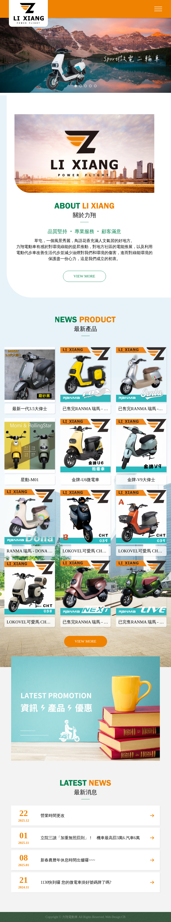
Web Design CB (115, 917)
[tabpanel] (85, 56)
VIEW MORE (84, 276)
